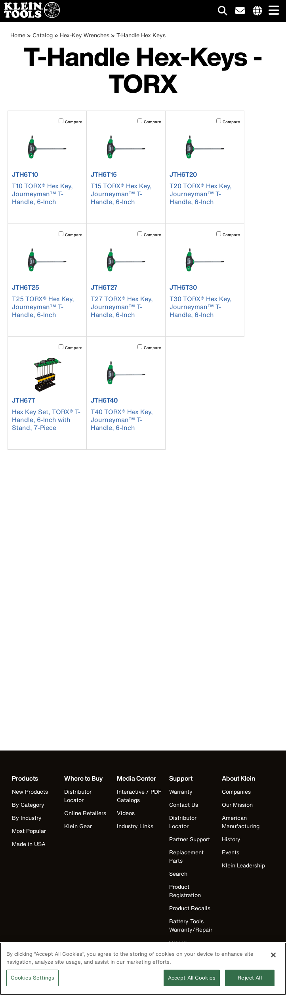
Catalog (42, 35)
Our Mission (237, 804)
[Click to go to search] (222, 12)
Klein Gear (78, 826)
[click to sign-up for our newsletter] (240, 11)
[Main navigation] (272, 11)
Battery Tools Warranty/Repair (190, 925)
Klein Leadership (243, 865)
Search (178, 873)
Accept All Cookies (191, 981)
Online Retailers (85, 813)
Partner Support (189, 839)
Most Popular (29, 831)
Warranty (181, 791)
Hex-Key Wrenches (84, 35)
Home (17, 35)
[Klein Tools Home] (30, 15)
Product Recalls (189, 908)
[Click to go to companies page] (257, 11)
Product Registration (185, 890)
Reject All (249, 981)
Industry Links (135, 826)
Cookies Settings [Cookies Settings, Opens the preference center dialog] (32, 981)
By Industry (27, 818)
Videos (126, 813)
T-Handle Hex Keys (141, 35)
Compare (73, 122)
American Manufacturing (240, 822)
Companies (236, 791)
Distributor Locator (78, 795)
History (231, 839)
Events (230, 852)
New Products (30, 791)
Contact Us (183, 804)
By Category (28, 804)
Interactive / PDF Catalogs (139, 795)
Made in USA (29, 844)
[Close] (273, 958)
